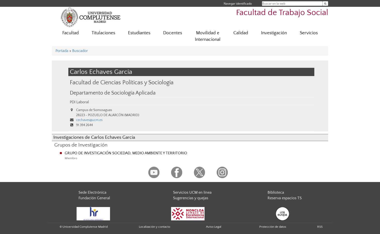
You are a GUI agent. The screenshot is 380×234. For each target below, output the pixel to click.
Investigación (274, 32)
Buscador (80, 51)
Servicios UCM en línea (192, 192)
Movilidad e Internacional (208, 36)
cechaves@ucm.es (89, 120)
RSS (320, 226)
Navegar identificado (238, 3)
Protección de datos (272, 226)
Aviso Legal (213, 226)
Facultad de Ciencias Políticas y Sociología (122, 82)
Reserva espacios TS (285, 198)
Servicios (309, 32)
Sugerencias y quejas (190, 198)
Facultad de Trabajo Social (282, 12)
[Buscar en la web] (325, 3)
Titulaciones (103, 32)
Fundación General (94, 198)
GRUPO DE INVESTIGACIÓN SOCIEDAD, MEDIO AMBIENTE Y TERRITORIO (126, 153)
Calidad (240, 32)
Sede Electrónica (92, 192)
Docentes (172, 32)
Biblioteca (276, 192)
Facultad (70, 32)
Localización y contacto (154, 226)
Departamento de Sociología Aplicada (113, 93)
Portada (61, 51)
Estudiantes (139, 32)
